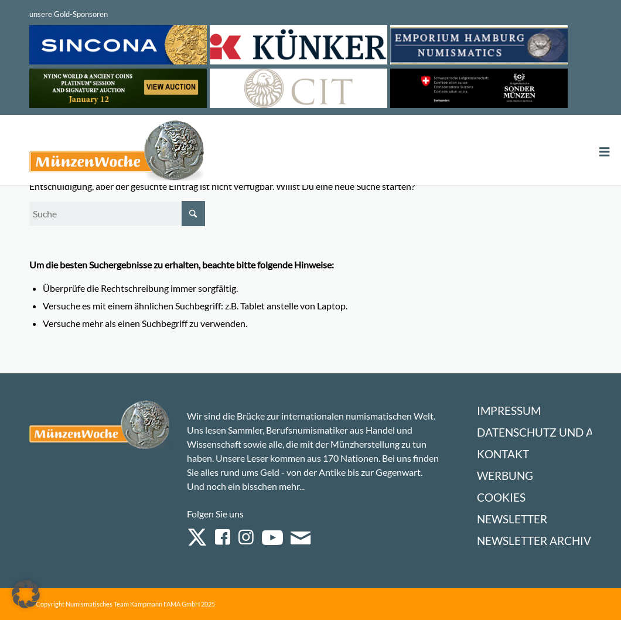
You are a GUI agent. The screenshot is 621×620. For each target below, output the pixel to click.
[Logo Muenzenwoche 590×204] (117, 152)
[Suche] (117, 213)
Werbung (505, 475)
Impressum (509, 410)
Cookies (501, 497)
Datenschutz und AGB (543, 432)
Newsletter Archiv (534, 540)
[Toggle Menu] (605, 152)
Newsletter (512, 519)
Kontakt (503, 454)
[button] (26, 594)
